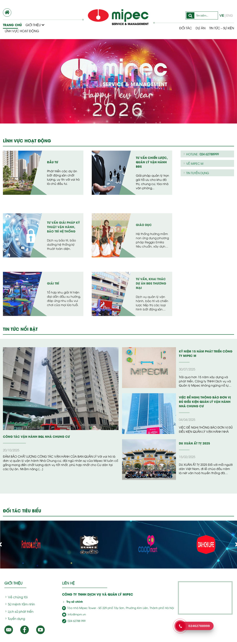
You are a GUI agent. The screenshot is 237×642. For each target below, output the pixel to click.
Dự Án (197, 27)
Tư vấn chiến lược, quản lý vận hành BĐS (151, 164)
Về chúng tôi (14, 597)
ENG (229, 15)
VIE (222, 15)
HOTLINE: (201, 154)
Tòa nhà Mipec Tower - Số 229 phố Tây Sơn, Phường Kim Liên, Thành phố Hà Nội (111, 607)
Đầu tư (52, 164)
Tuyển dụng (14, 618)
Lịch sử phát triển (18, 611)
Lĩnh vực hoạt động (22, 30)
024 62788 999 (73, 620)
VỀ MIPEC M (193, 163)
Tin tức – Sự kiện (220, 27)
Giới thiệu (35, 24)
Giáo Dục (143, 263)
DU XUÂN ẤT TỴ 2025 (193, 443)
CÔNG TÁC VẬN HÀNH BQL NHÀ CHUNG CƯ (33, 436)
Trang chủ (12, 24)
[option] (118, 81)
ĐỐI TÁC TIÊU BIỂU (23, 510)
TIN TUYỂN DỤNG (197, 173)
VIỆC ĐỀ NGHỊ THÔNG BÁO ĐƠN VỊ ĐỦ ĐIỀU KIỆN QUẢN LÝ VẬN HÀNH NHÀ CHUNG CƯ (205, 401)
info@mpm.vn (72, 614)
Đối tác (182, 27)
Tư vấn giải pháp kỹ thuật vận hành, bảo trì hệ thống (63, 268)
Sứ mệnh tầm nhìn (18, 604)
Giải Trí (52, 322)
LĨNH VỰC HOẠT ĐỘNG (27, 140)
